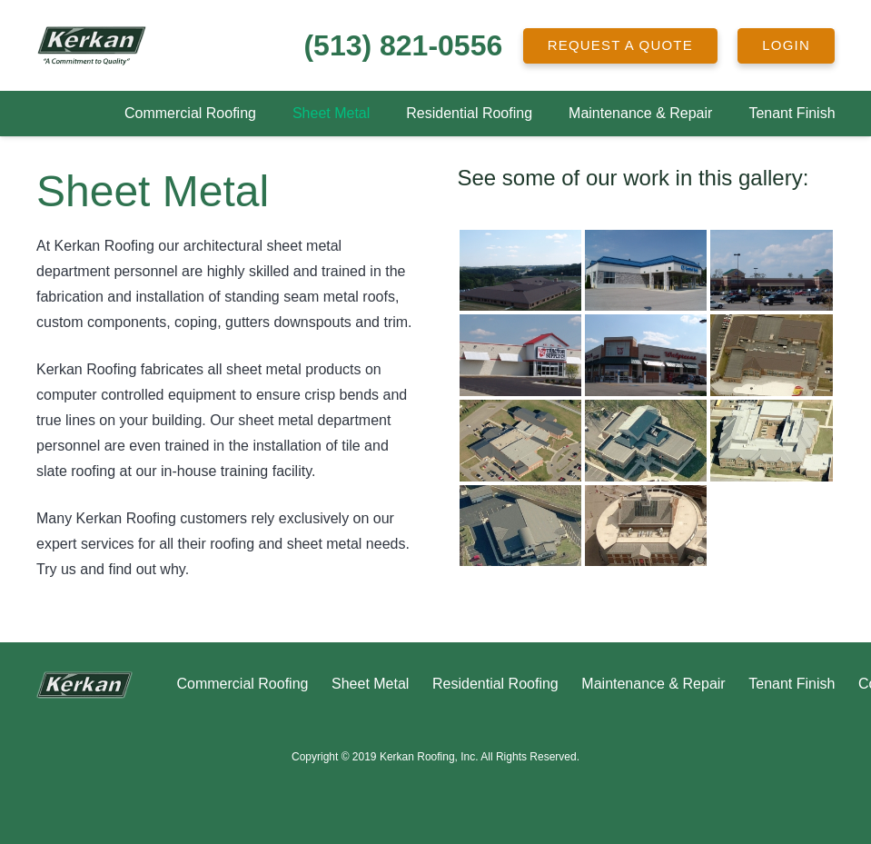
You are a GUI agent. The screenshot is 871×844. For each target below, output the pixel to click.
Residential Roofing (495, 683)
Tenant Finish (791, 683)
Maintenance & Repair (653, 683)
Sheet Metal (370, 683)
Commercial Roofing (242, 683)
